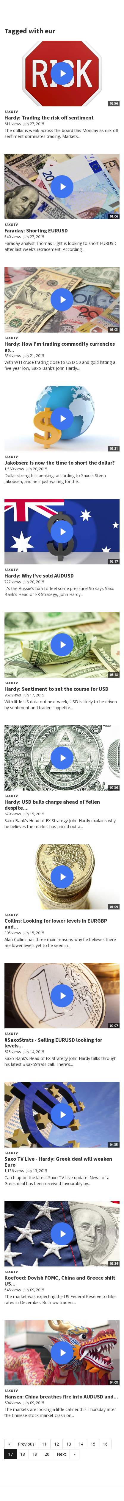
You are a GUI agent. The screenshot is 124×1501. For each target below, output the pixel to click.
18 (22, 1454)
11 (44, 1444)
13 (68, 1444)
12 (56, 1444)
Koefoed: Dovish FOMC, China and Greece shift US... (59, 1280)
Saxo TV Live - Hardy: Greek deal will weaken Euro (58, 1161)
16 (105, 1444)
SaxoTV (11, 111)
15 (93, 1444)
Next (61, 1454)
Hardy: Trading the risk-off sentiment (49, 117)
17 (10, 1454)
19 (34, 1454)
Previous (26, 1444)
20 (47, 1454)
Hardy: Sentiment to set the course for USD (56, 688)
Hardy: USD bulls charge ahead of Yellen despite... (52, 804)
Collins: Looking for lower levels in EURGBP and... (55, 923)
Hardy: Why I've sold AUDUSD (39, 575)
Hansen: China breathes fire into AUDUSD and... (61, 1396)
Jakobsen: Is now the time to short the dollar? (59, 462)
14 (81, 1444)
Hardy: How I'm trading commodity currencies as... (59, 346)
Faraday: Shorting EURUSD (36, 230)
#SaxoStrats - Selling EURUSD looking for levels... (53, 1042)
